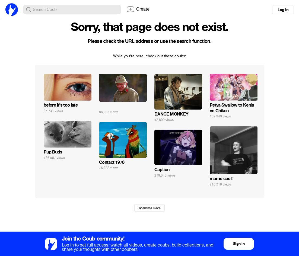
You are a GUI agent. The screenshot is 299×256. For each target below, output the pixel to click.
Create (137, 9)
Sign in (238, 243)
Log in (283, 9)
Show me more (149, 208)
